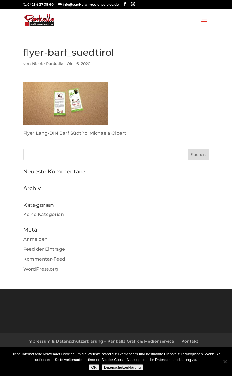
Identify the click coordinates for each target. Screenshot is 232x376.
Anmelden (35, 239)
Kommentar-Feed (44, 259)
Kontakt (190, 341)
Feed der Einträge (44, 249)
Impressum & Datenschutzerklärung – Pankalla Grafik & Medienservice (100, 341)
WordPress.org (40, 269)
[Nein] (225, 361)
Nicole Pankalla (47, 63)
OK (94, 367)
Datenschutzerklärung (122, 367)
